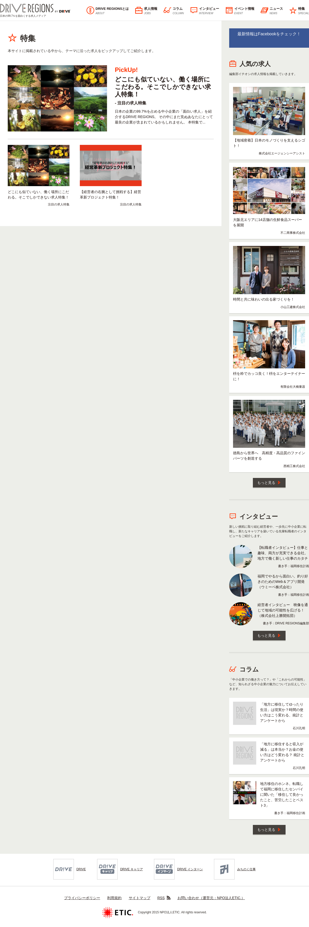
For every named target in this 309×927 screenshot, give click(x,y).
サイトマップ (139, 898)
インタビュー (204, 10)
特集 (299, 10)
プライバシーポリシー (82, 898)
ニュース (272, 10)
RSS (163, 898)
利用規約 (114, 898)
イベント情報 (239, 10)
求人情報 (146, 10)
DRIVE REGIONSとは (108, 10)
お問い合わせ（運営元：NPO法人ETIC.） (211, 898)
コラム (174, 10)
